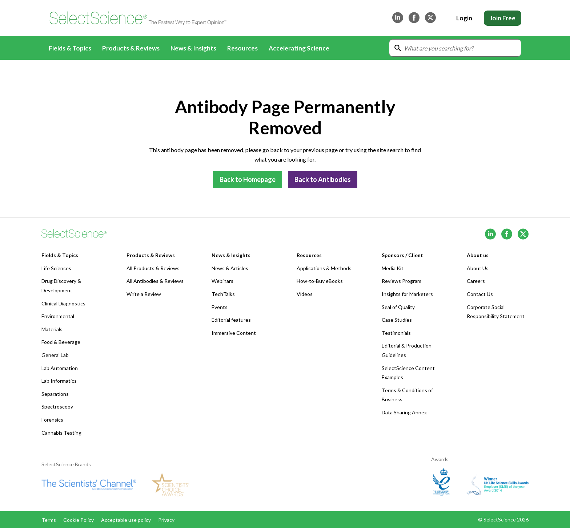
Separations (55, 394)
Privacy (166, 520)
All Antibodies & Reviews (155, 281)
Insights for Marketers (407, 294)
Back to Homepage (248, 179)
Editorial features (231, 320)
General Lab (55, 355)
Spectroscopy (57, 406)
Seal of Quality (398, 307)
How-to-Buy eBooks (320, 281)
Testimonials (396, 333)
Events (220, 307)
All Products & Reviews (153, 268)
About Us (478, 268)
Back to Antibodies (322, 179)
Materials (52, 329)
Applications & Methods (324, 268)
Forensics (52, 420)
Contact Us (480, 294)
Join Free (502, 18)
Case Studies (397, 320)
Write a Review (144, 294)
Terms (48, 520)
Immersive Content (234, 333)
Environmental (57, 316)
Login (464, 18)
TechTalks (223, 294)
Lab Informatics (59, 381)
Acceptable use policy (126, 520)
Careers (476, 281)
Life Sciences (56, 268)
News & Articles (230, 268)
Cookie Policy (78, 520)
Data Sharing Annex (404, 412)
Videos (305, 294)
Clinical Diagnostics (63, 303)
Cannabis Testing (61, 433)
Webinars (222, 281)
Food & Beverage (60, 342)
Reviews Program (401, 281)
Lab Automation (59, 368)
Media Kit (393, 268)
